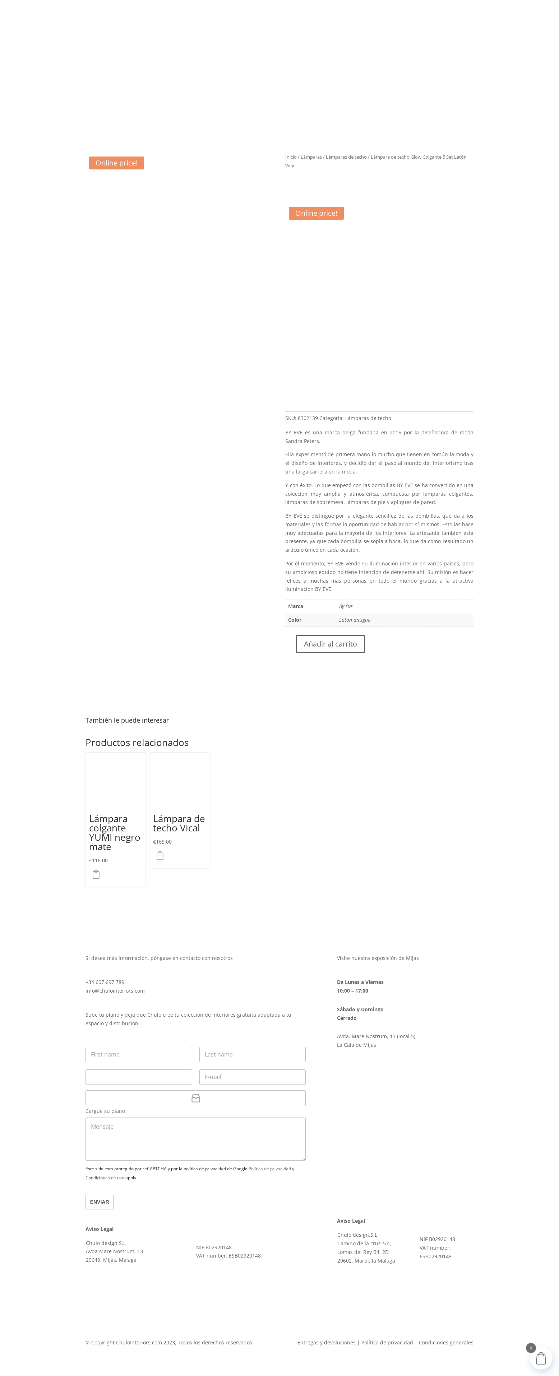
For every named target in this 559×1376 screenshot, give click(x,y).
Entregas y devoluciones (326, 1342)
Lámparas (311, 157)
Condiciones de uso (105, 1177)
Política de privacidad (270, 1168)
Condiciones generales (446, 1342)
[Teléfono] (139, 1077)
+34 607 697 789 (105, 982)
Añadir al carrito (330, 644)
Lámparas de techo (346, 157)
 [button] (98, 874)
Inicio (291, 157)
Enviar (99, 1202)
